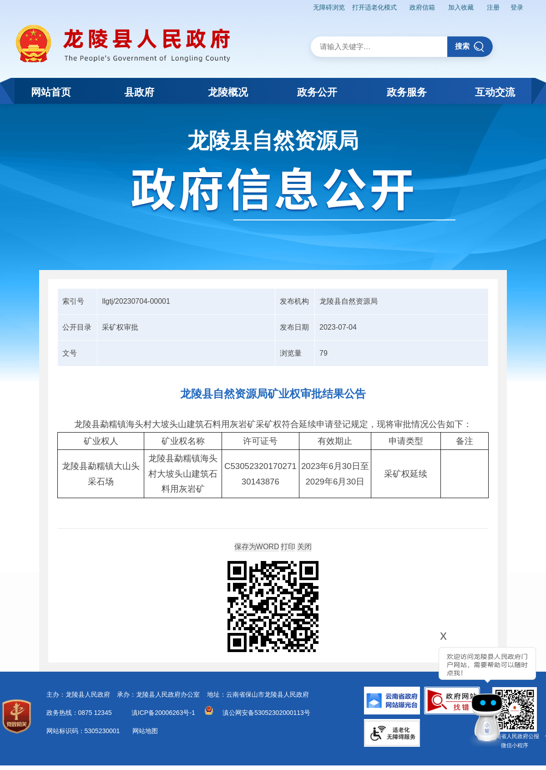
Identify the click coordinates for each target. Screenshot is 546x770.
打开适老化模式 (374, 7)
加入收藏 (461, 7)
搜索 (470, 46)
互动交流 (495, 92)
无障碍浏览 (329, 7)
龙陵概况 (228, 92)
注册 (493, 7)
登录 (517, 7)
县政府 (139, 92)
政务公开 (317, 92)
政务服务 (407, 92)
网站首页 (51, 92)
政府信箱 (422, 7)
